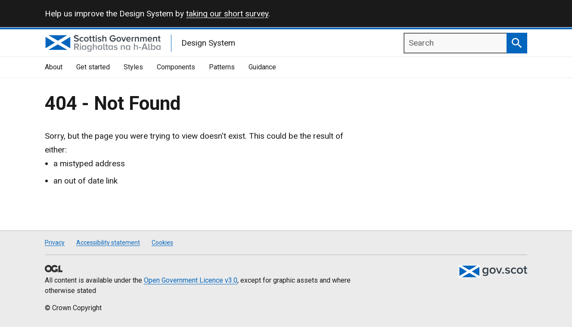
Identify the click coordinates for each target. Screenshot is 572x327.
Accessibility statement (108, 242)
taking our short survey (227, 14)
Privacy (55, 242)
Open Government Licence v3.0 (190, 280)
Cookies (162, 242)
